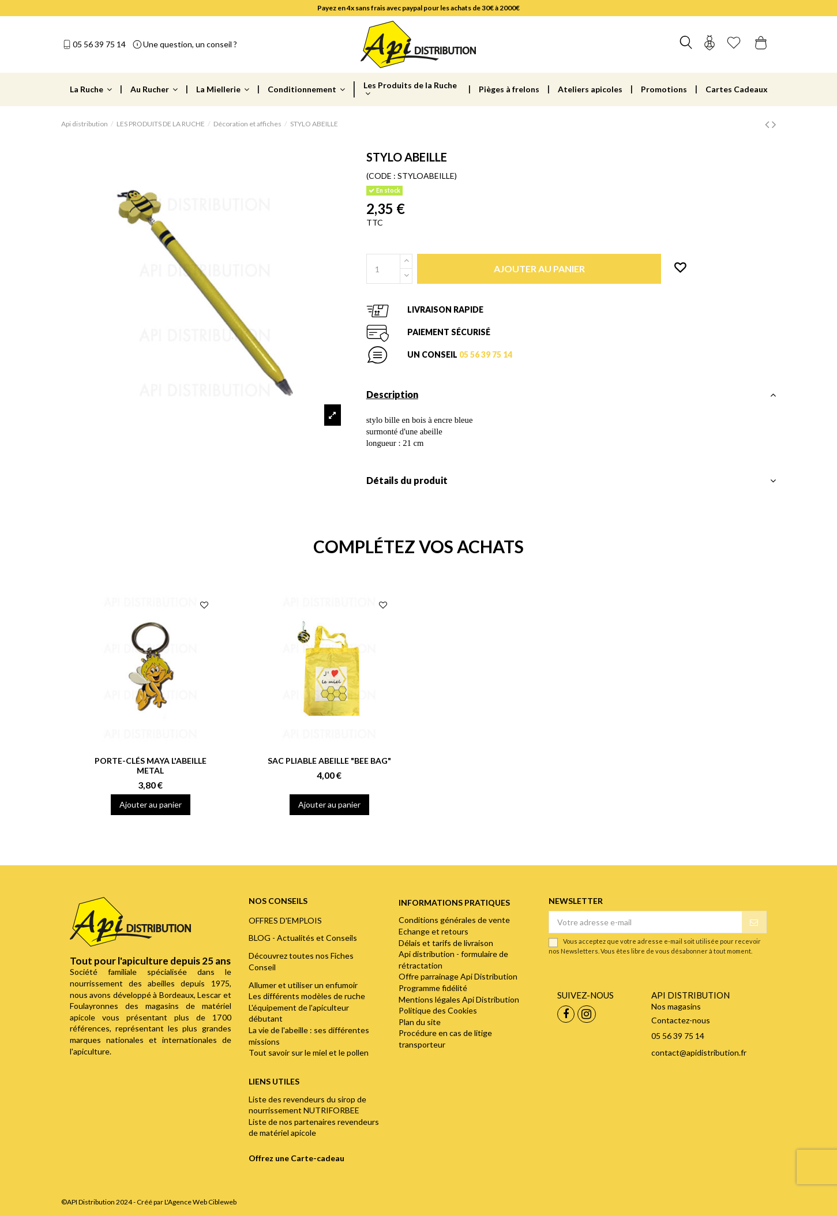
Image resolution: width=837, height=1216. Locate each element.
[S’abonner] (754, 922)
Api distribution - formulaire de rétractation (453, 959)
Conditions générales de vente (454, 920)
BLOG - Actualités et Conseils (303, 938)
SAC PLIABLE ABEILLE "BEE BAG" (329, 760)
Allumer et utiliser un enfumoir (303, 985)
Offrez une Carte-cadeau (296, 1158)
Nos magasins (676, 1006)
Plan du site (420, 1022)
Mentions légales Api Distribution (459, 999)
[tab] (571, 398)
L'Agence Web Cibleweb (200, 1202)
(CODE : (381, 176)
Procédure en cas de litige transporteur (445, 1038)
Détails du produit (571, 480)
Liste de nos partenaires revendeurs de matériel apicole (314, 1127)
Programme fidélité (433, 988)
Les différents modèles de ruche (307, 996)
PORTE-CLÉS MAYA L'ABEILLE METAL (151, 765)
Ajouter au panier (150, 804)
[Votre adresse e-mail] (645, 922)
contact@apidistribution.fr (698, 1052)
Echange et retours (433, 931)
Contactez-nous (680, 1020)
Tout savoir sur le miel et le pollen (309, 1052)
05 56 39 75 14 (99, 44)
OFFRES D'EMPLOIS (285, 920)
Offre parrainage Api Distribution (458, 976)
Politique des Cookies (438, 1010)
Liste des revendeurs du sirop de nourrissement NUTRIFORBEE (307, 1105)
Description (571, 394)
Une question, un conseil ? (190, 44)
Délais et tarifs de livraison (446, 943)
